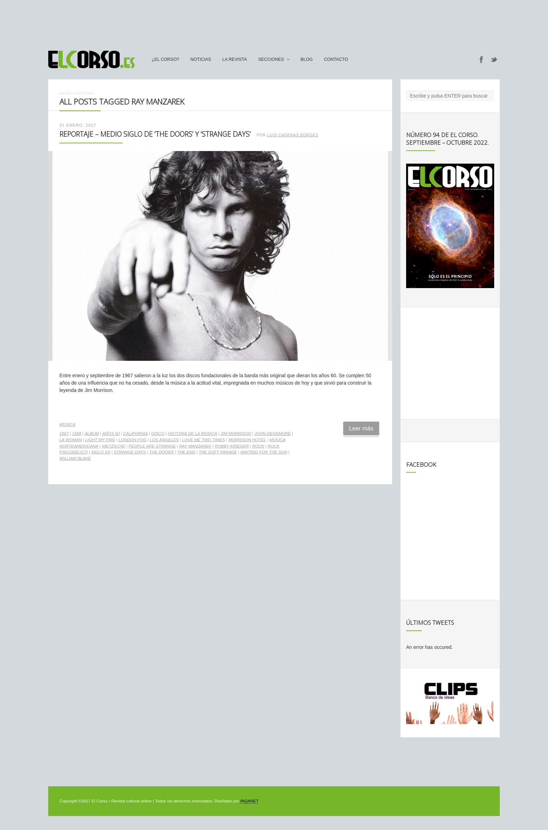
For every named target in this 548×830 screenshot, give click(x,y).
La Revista (234, 59)
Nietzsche (113, 446)
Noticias (200, 59)
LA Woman (70, 439)
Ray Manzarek (195, 446)
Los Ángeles (164, 439)
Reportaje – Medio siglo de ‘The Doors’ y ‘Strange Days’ (155, 134)
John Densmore (272, 433)
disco (157, 433)
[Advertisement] (274, 22)
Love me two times (203, 439)
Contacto (336, 59)
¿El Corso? (165, 59)
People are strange (152, 446)
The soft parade (218, 452)
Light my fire (100, 439)
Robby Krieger (232, 446)
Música (67, 424)
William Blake (75, 458)
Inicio (65, 93)
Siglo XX (100, 452)
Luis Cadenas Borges (292, 135)
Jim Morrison (236, 433)
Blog (307, 59)
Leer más (361, 428)
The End (186, 452)
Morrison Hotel (247, 439)
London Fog (132, 439)
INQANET (249, 801)
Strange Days (130, 452)
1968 (76, 433)
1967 (63, 433)
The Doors (161, 452)
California (135, 433)
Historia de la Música (192, 433)
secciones (271, 59)
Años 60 (111, 433)
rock (258, 446)
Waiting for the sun (263, 452)
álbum (92, 433)
